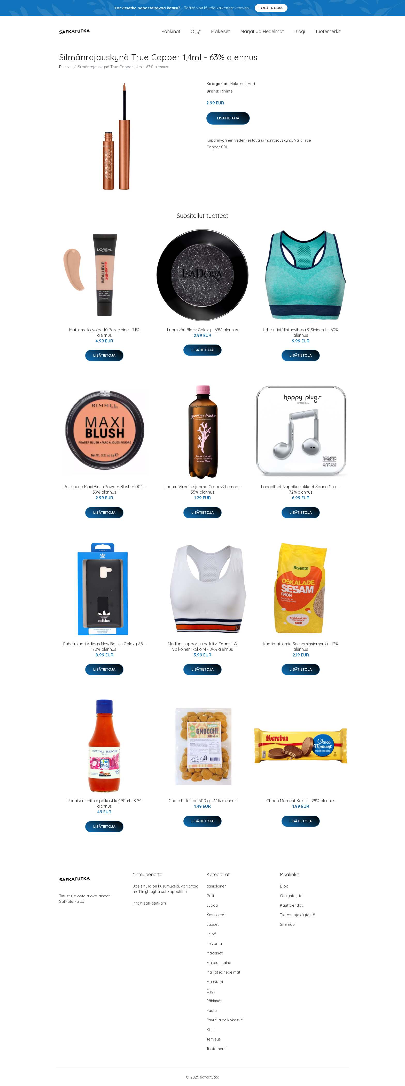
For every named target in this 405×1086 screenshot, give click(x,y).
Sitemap (287, 924)
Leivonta (214, 943)
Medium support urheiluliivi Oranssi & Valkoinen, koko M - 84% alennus (202, 646)
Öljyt (196, 31)
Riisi (209, 1029)
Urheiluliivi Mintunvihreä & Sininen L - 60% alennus (301, 332)
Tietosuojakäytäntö (297, 914)
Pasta (211, 1010)
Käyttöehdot (291, 905)
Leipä (211, 933)
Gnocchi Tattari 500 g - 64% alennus (203, 800)
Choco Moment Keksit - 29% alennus (300, 800)
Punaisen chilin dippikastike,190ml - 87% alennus (104, 803)
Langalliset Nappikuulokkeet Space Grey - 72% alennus (300, 489)
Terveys (213, 1039)
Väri (251, 83)
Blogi (299, 31)
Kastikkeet (215, 914)
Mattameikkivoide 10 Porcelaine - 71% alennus (104, 332)
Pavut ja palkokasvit (224, 1020)
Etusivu (65, 66)
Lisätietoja (228, 118)
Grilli (210, 895)
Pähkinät (170, 31)
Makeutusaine (218, 962)
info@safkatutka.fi (149, 903)
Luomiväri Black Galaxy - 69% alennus (202, 329)
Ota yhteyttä (291, 895)
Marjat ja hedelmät (262, 31)
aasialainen (216, 886)
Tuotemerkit (328, 31)
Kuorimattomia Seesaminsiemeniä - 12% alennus (301, 646)
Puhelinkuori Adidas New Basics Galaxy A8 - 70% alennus (104, 646)
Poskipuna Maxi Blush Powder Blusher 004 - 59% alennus (104, 489)
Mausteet (214, 981)
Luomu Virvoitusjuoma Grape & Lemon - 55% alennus (203, 489)
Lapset (212, 924)
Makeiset (220, 31)
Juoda (212, 905)
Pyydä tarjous (271, 8)
